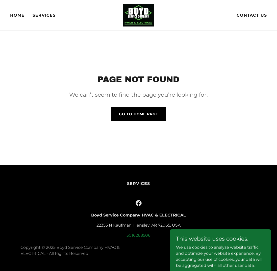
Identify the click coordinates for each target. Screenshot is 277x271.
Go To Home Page (138, 114)
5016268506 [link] (138, 235)
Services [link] (44, 15)
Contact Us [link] (252, 15)
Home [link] (17, 15)
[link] (138, 15)
